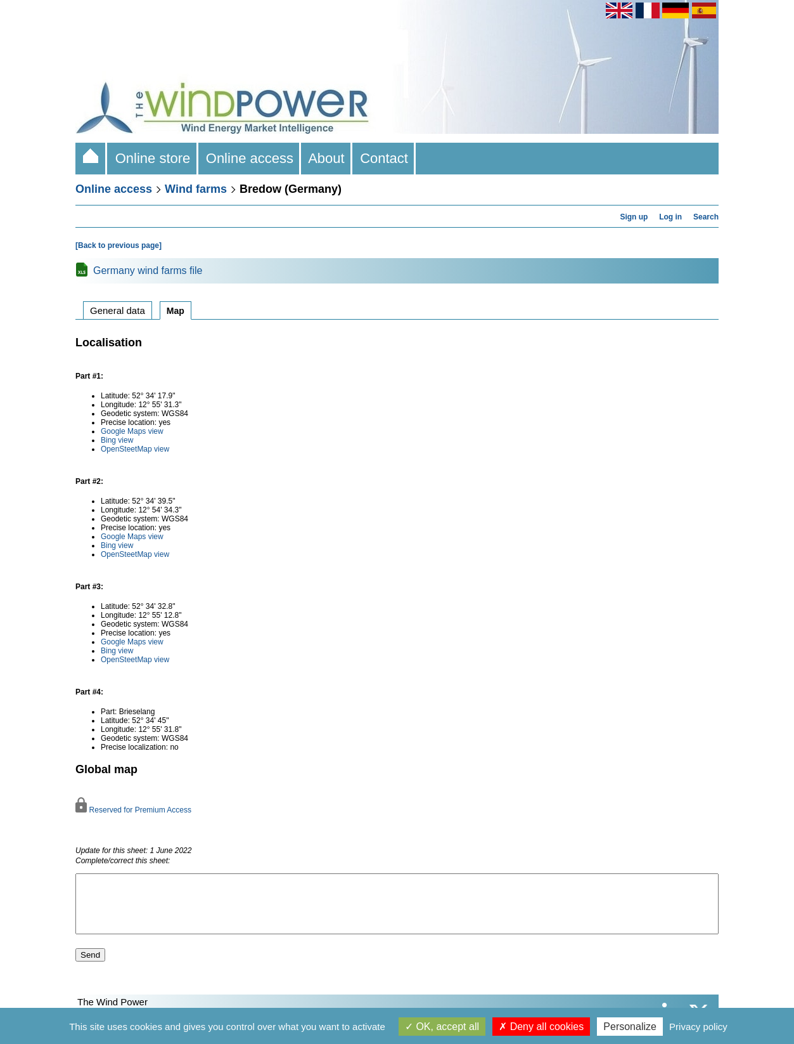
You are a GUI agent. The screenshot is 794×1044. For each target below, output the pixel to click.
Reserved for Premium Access (133, 810)
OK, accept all (442, 1026)
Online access (250, 158)
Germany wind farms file (148, 270)
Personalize (629, 1026)
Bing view (117, 440)
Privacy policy (698, 1026)
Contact (384, 158)
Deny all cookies (541, 1026)
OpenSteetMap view (135, 449)
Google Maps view (132, 431)
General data (117, 310)
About (326, 158)
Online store (152, 158)
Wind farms (196, 189)
